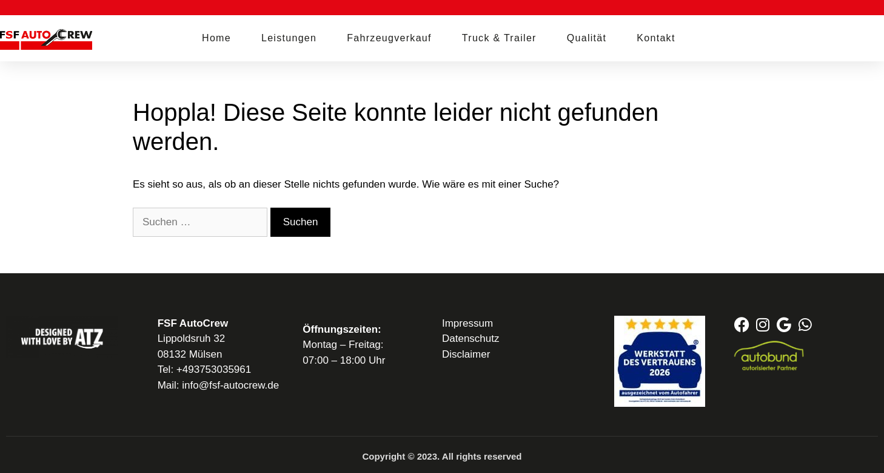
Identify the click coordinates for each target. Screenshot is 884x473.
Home (216, 38)
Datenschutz (471, 338)
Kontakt (656, 38)
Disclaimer (466, 354)
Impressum (467, 323)
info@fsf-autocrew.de (230, 385)
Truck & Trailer (499, 38)
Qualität (587, 38)
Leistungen (288, 38)
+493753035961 (213, 369)
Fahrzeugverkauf (389, 38)
